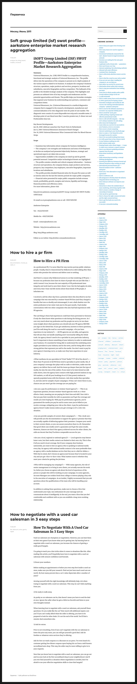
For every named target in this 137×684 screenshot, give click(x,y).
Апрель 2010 (103, 269)
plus (99, 365)
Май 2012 (102, 218)
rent (119, 365)
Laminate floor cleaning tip (107, 72)
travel (114, 372)
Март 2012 (102, 222)
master (108, 358)
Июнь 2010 (102, 265)
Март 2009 (102, 295)
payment (112, 361)
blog (19, 60)
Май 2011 (102, 242)
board (23, 60)
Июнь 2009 (102, 289)
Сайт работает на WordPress (27, 675)
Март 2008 (102, 319)
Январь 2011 (103, 250)
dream (121, 344)
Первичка (17, 14)
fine (106, 351)
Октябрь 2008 (103, 305)
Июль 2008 (102, 311)
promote (105, 365)
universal (18, 62)
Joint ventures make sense (107, 143)
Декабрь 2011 (103, 228)
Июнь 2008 (102, 313)
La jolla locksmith (104, 96)
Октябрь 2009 (103, 281)
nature (100, 361)
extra (20, 529)
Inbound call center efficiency (108, 70)
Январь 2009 (103, 299)
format (111, 351)
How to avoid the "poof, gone (108, 113)
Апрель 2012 (103, 220)
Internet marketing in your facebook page (112, 131)
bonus (115, 338)
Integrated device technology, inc (109, 180)
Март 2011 (102, 246)
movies (23, 263)
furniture (118, 351)
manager (101, 358)
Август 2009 (103, 285)
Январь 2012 (103, 226)
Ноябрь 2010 (103, 254)
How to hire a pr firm (31, 252)
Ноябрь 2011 (103, 230)
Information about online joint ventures (111, 86)
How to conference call (106, 176)
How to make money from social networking (112, 98)
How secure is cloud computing (108, 129)
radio (11, 265)
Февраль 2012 (103, 224)
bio (17, 60)
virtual (123, 372)
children (108, 341)
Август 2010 (103, 261)
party (106, 361)
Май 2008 (102, 315)
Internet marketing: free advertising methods (113, 68)
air (99, 338)
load (117, 355)
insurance (106, 355)
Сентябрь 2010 (103, 259)
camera (120, 338)
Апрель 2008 (103, 317)
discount (15, 529)
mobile (12, 62)
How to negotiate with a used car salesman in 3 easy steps (44, 517)
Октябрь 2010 (103, 256)
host (99, 355)
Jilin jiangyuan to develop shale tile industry (112, 178)
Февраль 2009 (103, 297)
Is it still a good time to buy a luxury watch (112, 139)
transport (107, 372)
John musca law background (107, 123)
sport (116, 368)
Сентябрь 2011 (103, 234)
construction (117, 341)
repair (12, 531)
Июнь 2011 (102, 240)
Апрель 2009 (103, 293)
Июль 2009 (102, 287)
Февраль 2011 (103, 248)
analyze (12, 60)
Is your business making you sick (109, 141)
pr (26, 263)
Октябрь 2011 (103, 232)
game (25, 529)
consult (100, 344)
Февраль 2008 (103, 321)
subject (122, 368)
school (110, 368)
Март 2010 (102, 271)
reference (113, 365)
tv (14, 265)
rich (105, 368)
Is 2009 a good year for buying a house (111, 100)
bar (11, 529)
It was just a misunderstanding (108, 204)
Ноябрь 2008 (103, 303)
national (121, 358)
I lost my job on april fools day (108, 194)
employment (102, 348)
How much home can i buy (107, 66)
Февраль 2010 (103, 273)
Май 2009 (102, 291)
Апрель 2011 (103, 244)
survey (100, 372)
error (121, 348)
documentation (15, 263)
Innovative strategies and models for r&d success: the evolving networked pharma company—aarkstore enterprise (111, 105)
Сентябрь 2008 (104, 307)
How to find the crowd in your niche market (112, 78)
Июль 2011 (102, 238)
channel (101, 341)
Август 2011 (103, 236)
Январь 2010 (103, 275)
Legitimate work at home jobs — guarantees (112, 64)
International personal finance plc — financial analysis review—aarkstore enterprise (110, 167)
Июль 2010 (102, 263)
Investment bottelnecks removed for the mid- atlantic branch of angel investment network (111, 56)
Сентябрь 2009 (104, 283)
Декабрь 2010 (103, 252)
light (112, 355)
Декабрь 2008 (103, 301)
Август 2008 (103, 309)
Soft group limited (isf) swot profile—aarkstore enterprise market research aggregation (48, 45)
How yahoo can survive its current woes (111, 84)
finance (100, 351)
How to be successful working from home (111, 137)
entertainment (113, 348)
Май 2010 (102, 267)
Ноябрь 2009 (103, 279)
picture (119, 361)
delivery (107, 344)
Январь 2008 (103, 323)
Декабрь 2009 (103, 277)
